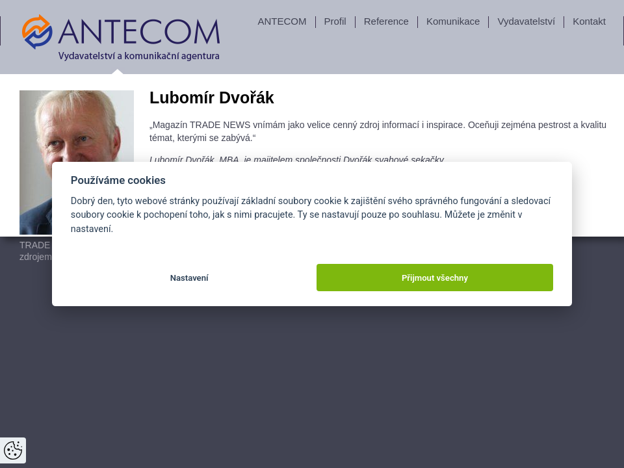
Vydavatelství (526, 21)
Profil (335, 21)
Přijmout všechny (435, 278)
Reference (386, 21)
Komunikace (453, 21)
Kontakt (589, 21)
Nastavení (189, 278)
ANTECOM (282, 21)
